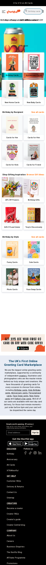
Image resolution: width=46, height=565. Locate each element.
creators (23, 376)
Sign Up (35, 433)
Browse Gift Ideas (35, 174)
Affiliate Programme (16, 558)
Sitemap (10, 498)
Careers (10, 541)
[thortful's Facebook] (25, 454)
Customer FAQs (14, 481)
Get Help (11, 476)
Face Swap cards (20, 396)
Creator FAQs (13, 514)
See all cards (37, 112)
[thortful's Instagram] (35, 454)
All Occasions (32, 20)
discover (11, 449)
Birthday (4, 20)
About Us (11, 535)
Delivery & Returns (15, 486)
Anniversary (12, 459)
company (11, 530)
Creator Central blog (16, 525)
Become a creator (15, 508)
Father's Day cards (22, 399)
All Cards (11, 465)
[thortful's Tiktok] (30, 454)
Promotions (12, 563)
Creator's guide (14, 519)
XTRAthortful (12, 470)
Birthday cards (20, 390)
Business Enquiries (15, 546)
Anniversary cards (19, 393)
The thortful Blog (14, 552)
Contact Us (12, 492)
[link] (12, 65)
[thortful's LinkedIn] (40, 454)
